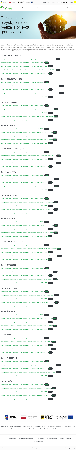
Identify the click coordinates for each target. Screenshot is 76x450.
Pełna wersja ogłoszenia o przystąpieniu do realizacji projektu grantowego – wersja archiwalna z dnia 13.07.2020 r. (24, 66)
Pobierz (57, 59)
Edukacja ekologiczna (61, 7)
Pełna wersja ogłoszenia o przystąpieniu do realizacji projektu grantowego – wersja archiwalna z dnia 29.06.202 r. (24, 236)
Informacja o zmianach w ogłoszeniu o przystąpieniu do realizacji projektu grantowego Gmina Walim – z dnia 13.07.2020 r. (26, 348)
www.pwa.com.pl (71, 448)
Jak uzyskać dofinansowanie (30, 7)
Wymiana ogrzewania (50, 7)
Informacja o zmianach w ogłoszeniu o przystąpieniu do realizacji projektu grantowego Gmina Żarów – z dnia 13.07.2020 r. (26, 395)
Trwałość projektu (19, 7)
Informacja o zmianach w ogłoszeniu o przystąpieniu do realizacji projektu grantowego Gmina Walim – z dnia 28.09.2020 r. (26, 341)
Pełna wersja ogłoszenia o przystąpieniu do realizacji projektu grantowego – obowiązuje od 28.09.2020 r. (22, 62)
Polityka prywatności (6, 448)
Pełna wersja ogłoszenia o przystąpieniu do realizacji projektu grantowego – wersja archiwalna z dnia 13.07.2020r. (24, 182)
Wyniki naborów (41, 7)
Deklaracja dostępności (38, 448)
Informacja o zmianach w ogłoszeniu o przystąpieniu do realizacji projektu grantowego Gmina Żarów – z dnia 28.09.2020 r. (26, 388)
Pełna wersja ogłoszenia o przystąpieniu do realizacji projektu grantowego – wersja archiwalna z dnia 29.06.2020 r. (24, 73)
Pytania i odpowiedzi (71, 7)
